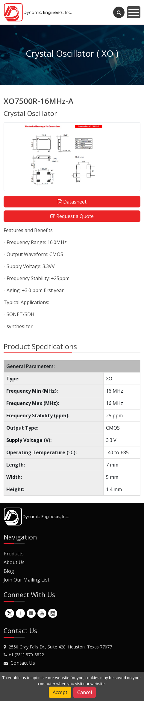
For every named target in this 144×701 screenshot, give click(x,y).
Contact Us (22, 663)
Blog (9, 571)
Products (14, 553)
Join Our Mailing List (26, 579)
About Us (14, 562)
